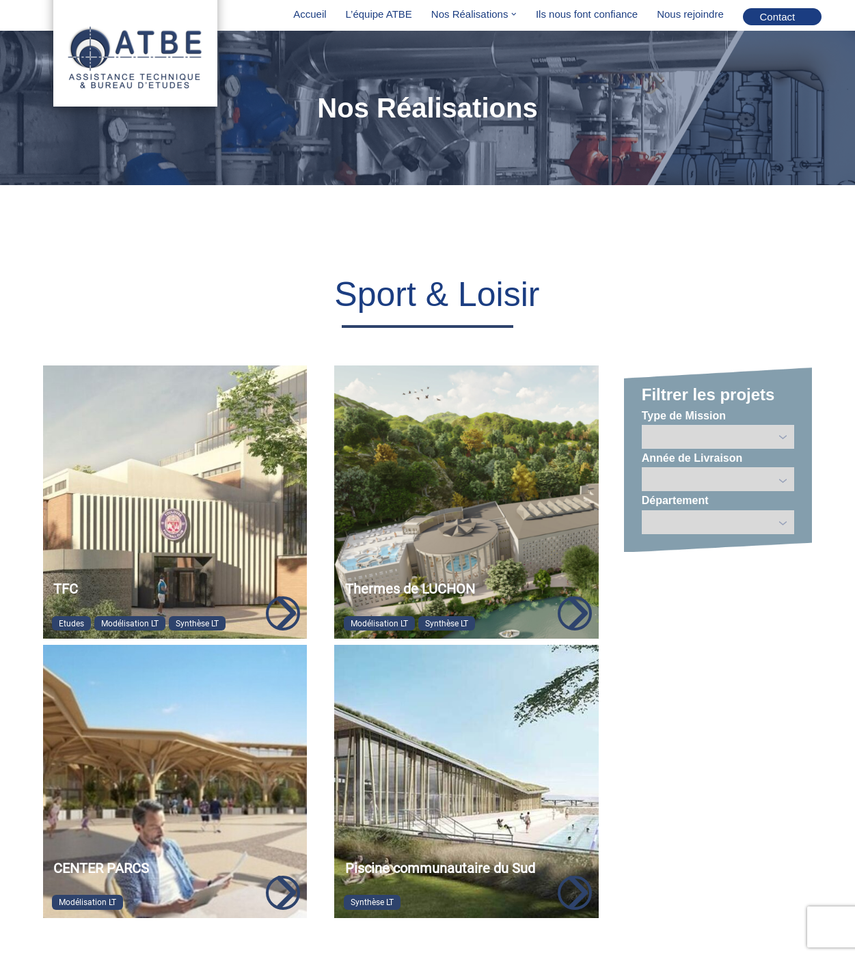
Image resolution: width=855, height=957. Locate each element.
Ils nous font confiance (587, 14)
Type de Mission (684, 415)
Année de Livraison (692, 458)
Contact (778, 17)
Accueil (309, 14)
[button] (514, 14)
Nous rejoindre (690, 14)
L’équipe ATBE (379, 14)
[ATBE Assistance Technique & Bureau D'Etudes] (135, 55)
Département (675, 500)
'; (718, 479)
